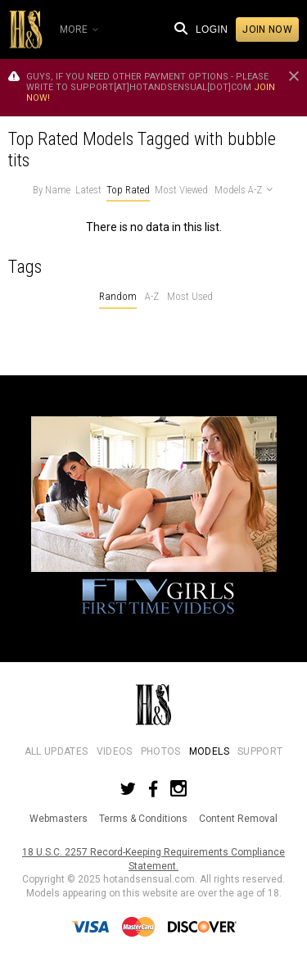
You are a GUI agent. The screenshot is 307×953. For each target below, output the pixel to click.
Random (118, 296)
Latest (88, 190)
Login (212, 29)
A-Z (152, 296)
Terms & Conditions (143, 818)
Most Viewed (181, 190)
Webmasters (58, 818)
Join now (267, 29)
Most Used (190, 296)
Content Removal (238, 818)
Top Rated (128, 190)
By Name (51, 190)
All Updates (56, 751)
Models (209, 751)
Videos (115, 751)
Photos (161, 751)
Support (259, 751)
